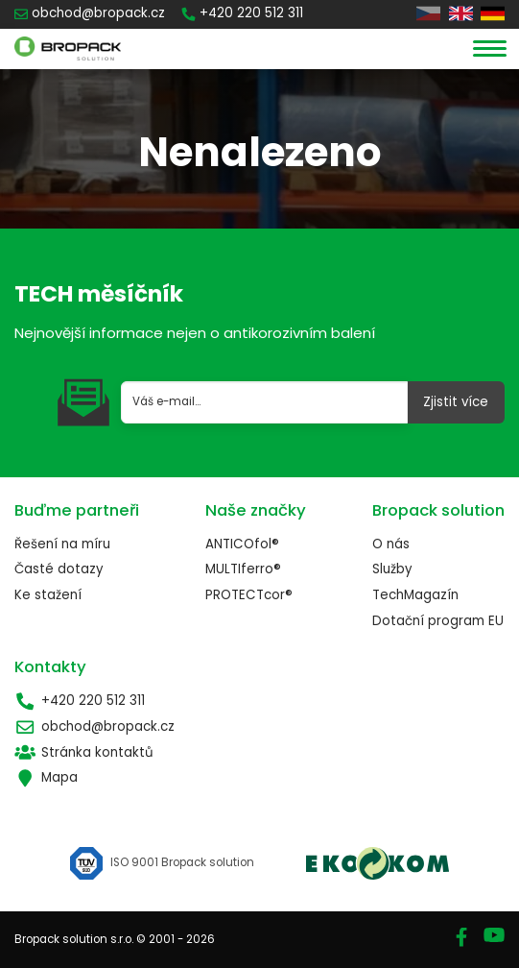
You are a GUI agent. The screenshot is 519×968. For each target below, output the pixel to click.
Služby (392, 569)
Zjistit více (455, 402)
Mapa (46, 777)
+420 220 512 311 (79, 701)
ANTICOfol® (242, 544)
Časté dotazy (59, 569)
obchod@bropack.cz (94, 726)
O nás (391, 544)
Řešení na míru (62, 544)
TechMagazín (415, 595)
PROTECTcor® (249, 595)
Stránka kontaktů (83, 752)
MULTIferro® (243, 569)
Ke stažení (48, 595)
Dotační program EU (438, 621)
